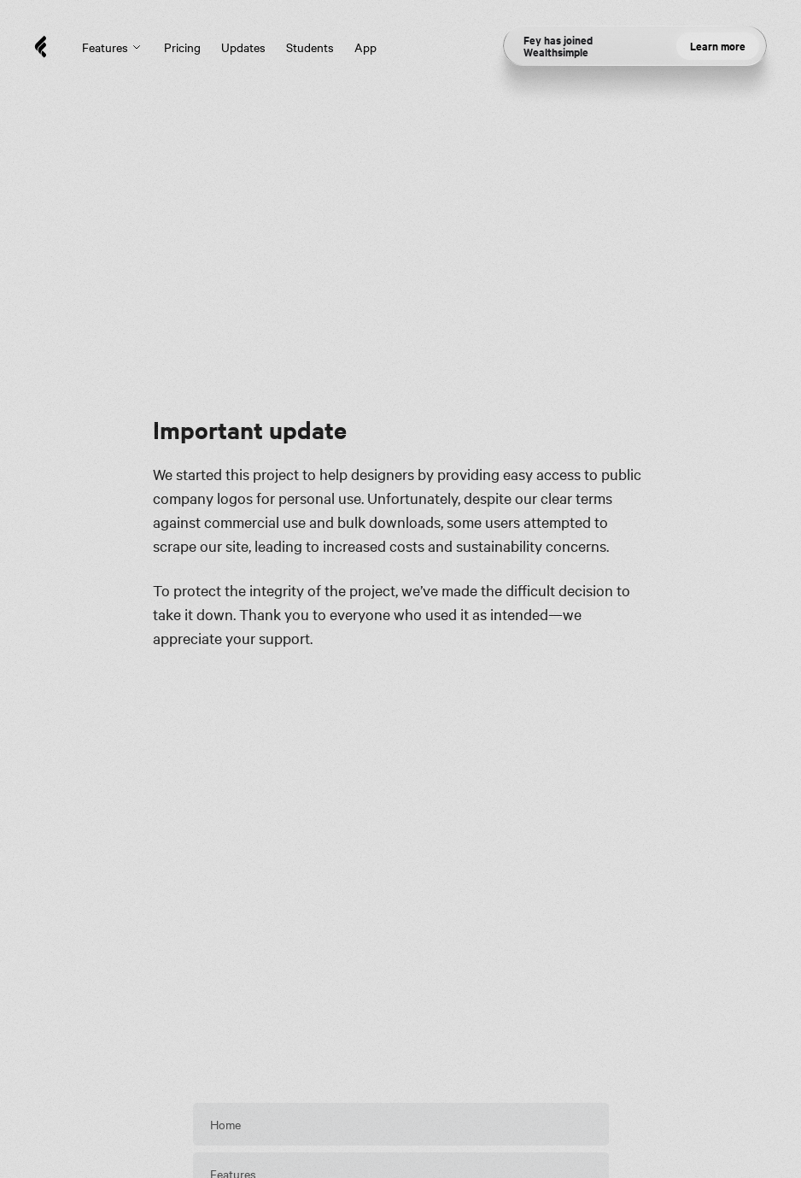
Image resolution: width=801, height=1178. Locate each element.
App (365, 47)
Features (112, 47)
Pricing (182, 47)
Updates (243, 47)
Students (310, 47)
